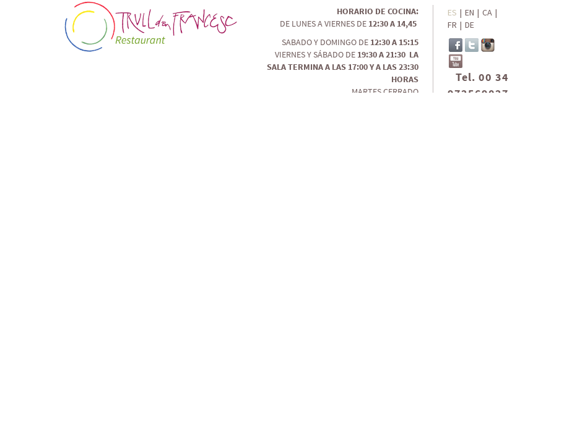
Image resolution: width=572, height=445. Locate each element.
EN (469, 12)
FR (452, 24)
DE (469, 24)
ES (452, 12)
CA (487, 12)
